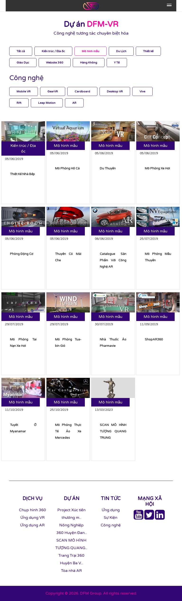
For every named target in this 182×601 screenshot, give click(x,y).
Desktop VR (115, 91)
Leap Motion (46, 102)
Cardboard (82, 91)
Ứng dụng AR (32, 525)
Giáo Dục (23, 62)
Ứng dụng (111, 510)
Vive (142, 91)
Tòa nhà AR (71, 570)
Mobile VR (24, 91)
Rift (19, 102)
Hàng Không (88, 62)
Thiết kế (148, 51)
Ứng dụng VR (32, 517)
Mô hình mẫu (90, 51)
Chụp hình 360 (32, 510)
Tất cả (21, 51)
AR (74, 102)
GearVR (52, 91)
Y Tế (117, 62)
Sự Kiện (110, 517)
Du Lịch (121, 51)
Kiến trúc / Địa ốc (53, 51)
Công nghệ (111, 525)
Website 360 (54, 62)
